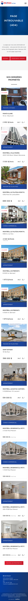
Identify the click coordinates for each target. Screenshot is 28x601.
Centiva (17, 599)
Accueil (5, 58)
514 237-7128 (9, 582)
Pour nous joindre (18, 58)
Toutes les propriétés (14, 563)
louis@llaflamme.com (12, 584)
